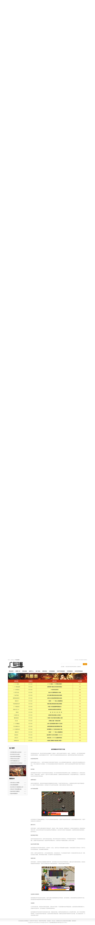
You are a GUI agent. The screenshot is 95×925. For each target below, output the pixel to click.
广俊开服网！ (17, 659)
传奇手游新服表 (61, 671)
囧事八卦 (18, 671)
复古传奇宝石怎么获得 (15, 754)
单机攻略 (24, 671)
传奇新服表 (52, 671)
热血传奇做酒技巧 (14, 793)
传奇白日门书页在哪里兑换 (15, 789)
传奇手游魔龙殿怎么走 (15, 760)
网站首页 (11, 671)
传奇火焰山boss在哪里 (14, 782)
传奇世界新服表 (79, 671)
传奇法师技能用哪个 (14, 784)
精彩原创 (44, 671)
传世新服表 (70, 671)
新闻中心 (31, 671)
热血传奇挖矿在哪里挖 (15, 791)
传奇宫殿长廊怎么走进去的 (15, 752)
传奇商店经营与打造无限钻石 (16, 763)
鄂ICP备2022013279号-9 (62, 922)
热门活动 (38, 671)
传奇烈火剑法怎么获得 (15, 758)
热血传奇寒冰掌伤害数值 (15, 756)
